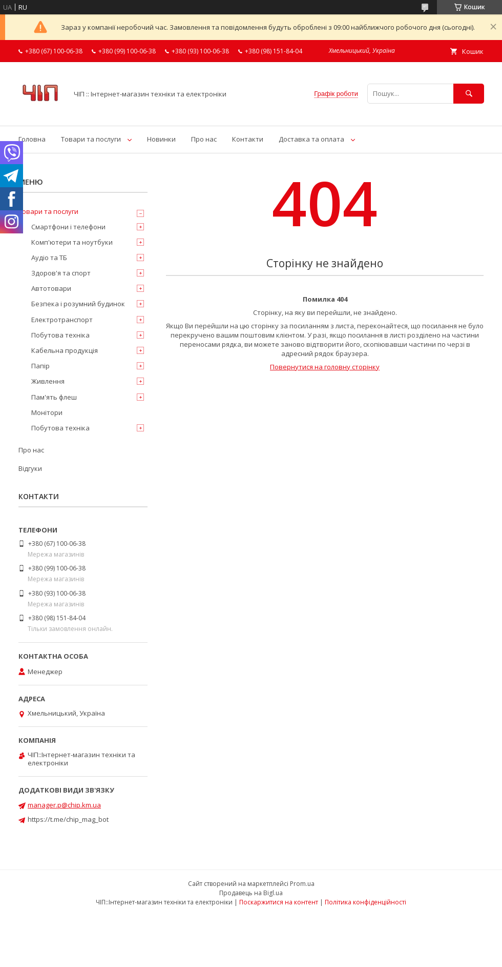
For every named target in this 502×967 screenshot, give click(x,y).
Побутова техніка (60, 335)
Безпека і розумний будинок (78, 303)
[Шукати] (468, 94)
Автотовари (51, 288)
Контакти (247, 139)
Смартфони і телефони (68, 226)
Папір (40, 365)
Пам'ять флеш (54, 397)
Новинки (161, 139)
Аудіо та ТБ (49, 257)
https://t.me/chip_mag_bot (68, 819)
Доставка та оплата (311, 139)
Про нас (204, 139)
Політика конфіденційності (365, 902)
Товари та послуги (91, 139)
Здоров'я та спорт (61, 273)
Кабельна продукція (64, 350)
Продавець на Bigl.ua (251, 893)
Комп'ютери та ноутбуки (72, 242)
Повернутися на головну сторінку (325, 366)
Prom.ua (302, 883)
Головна (32, 139)
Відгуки (30, 468)
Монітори (46, 412)
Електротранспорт (62, 319)
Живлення (48, 381)
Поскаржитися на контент (278, 902)
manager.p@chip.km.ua (64, 805)
